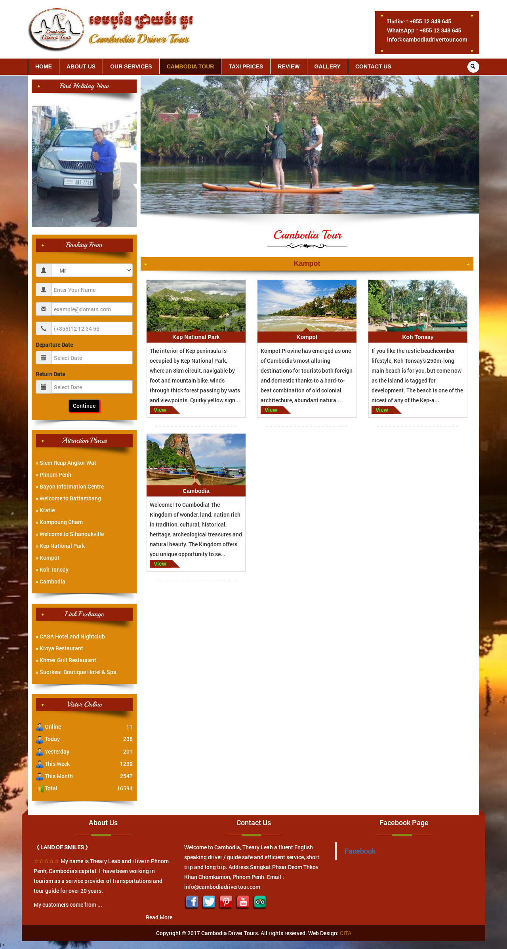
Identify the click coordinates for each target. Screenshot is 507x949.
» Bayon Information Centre (70, 486)
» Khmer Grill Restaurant (66, 660)
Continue (84, 405)
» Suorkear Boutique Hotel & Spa (76, 672)
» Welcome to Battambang (68, 498)
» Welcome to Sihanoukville (70, 534)
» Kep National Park (60, 545)
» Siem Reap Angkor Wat (66, 462)
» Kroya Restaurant (59, 648)
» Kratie (45, 510)
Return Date (50, 374)
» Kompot (47, 557)
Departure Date (54, 345)
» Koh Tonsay (52, 569)
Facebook (360, 851)
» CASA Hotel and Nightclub (70, 636)
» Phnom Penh (53, 474)
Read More (159, 917)
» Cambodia (50, 581)
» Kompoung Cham (59, 522)
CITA (345, 933)
